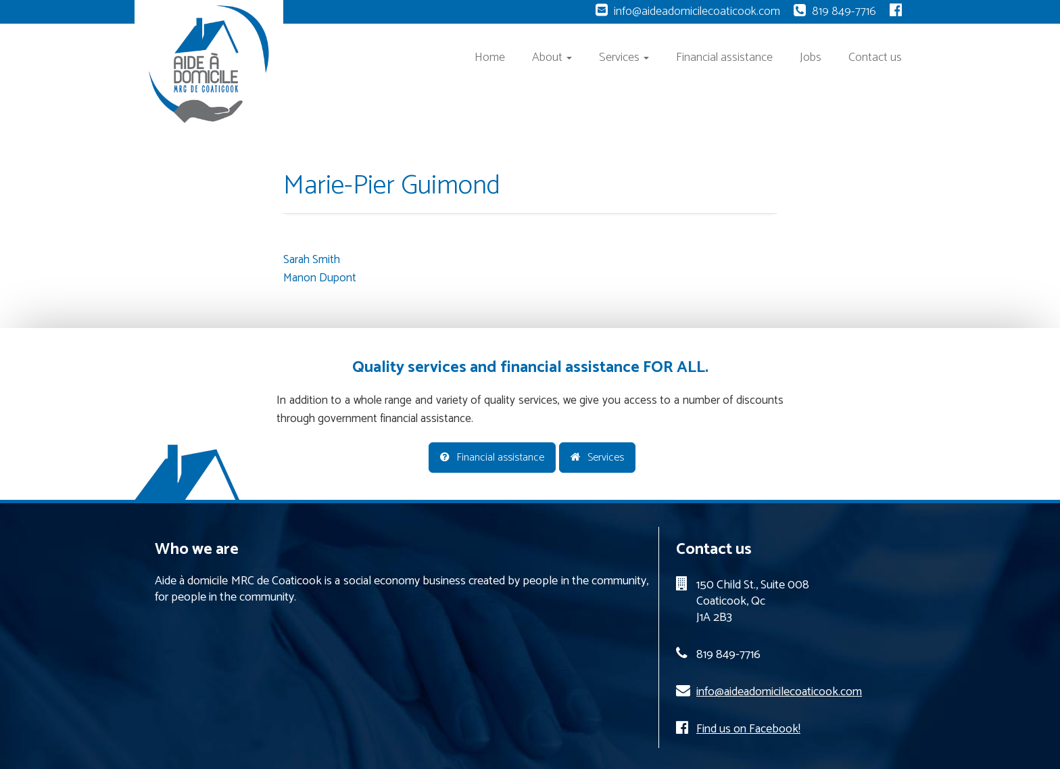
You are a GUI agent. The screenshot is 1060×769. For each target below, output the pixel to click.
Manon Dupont (319, 278)
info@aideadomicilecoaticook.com (697, 11)
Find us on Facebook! (748, 729)
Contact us (875, 57)
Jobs (810, 57)
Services (624, 57)
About (552, 57)
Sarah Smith (311, 259)
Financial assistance (724, 57)
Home (490, 57)
